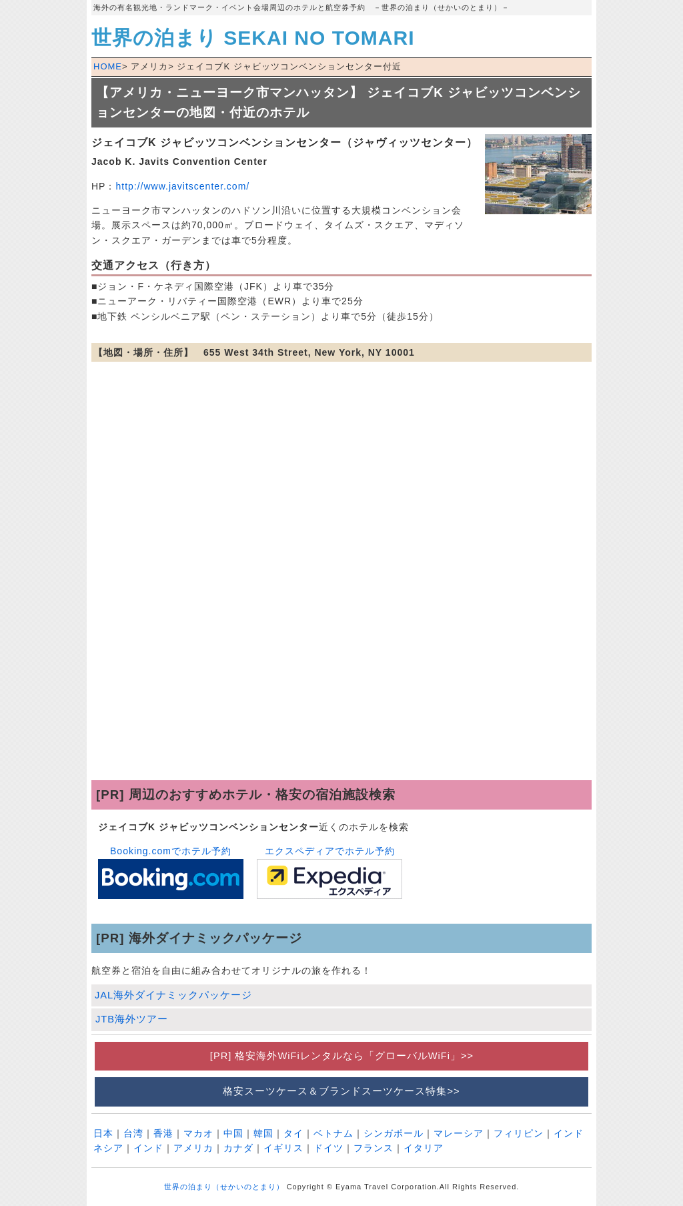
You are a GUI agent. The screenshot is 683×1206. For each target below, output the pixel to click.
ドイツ (328, 1148)
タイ (293, 1133)
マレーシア (459, 1133)
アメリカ (193, 1148)
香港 (163, 1133)
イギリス (283, 1148)
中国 (233, 1133)
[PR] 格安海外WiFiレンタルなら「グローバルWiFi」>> (341, 1055)
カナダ (238, 1148)
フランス (374, 1148)
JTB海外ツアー (131, 1019)
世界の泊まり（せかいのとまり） (224, 1187)
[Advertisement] (341, 673)
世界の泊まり (252, 38)
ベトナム (333, 1133)
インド (148, 1148)
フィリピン (519, 1133)
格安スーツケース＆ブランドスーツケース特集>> (341, 1091)
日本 (103, 1133)
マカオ (198, 1133)
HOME (107, 66)
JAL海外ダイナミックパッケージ (173, 995)
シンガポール (394, 1133)
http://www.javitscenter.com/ (182, 186)
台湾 (133, 1133)
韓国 (263, 1133)
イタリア (424, 1148)
